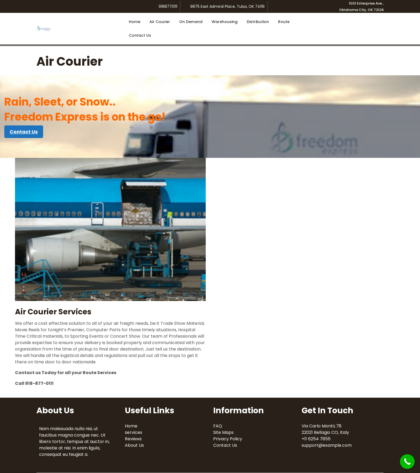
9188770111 (168, 6)
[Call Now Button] (407, 461)
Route (284, 21)
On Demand (190, 21)
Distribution (258, 21)
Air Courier (159, 21)
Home (134, 21)
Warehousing (225, 21)
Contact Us (140, 35)
